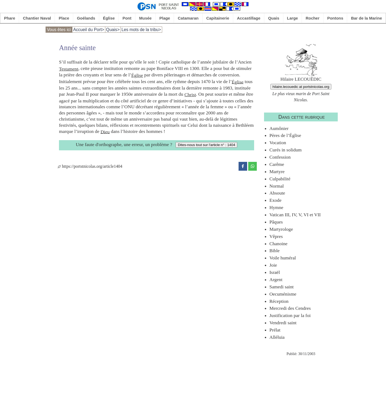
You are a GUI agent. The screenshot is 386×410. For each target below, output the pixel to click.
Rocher (313, 18)
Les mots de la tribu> (141, 29)
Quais (273, 18)
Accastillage (248, 18)
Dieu (105, 131)
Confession (280, 157)
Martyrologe (281, 229)
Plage (164, 18)
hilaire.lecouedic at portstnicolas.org (301, 87)
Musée (145, 18)
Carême (276, 164)
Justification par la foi (290, 315)
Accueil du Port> (88, 29)
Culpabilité (279, 178)
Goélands (86, 18)
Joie (273, 265)
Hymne (276, 207)
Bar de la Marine (366, 18)
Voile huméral (282, 257)
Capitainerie (217, 18)
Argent (276, 279)
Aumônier (278, 128)
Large (292, 18)
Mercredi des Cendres (290, 308)
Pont (127, 18)
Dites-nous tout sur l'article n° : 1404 (206, 145)
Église (109, 18)
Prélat (274, 330)
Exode (275, 200)
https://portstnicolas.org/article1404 (90, 166)
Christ (190, 94)
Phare (9, 18)
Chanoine (278, 243)
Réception (278, 301)
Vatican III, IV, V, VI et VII (295, 214)
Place (64, 18)
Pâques (276, 222)
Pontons (335, 18)
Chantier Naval (37, 18)
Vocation (277, 142)
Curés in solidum (285, 149)
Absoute (277, 193)
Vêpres (276, 236)
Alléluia (277, 337)
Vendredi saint (282, 322)
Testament (68, 69)
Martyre (277, 171)
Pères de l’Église (285, 135)
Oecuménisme (282, 294)
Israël (274, 272)
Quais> (113, 29)
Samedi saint (281, 286)
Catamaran (188, 18)
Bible (274, 250)
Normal (276, 186)
